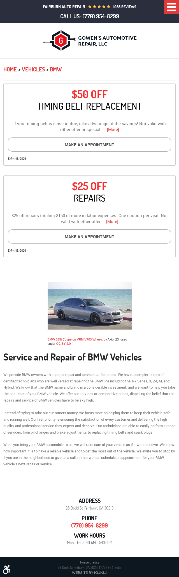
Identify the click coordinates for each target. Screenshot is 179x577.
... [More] (110, 129)
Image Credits (89, 562)
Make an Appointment (89, 144)
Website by (89, 572)
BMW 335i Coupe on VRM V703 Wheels (75, 339)
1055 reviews (124, 7)
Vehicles (33, 69)
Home (10, 69)
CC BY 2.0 (63, 343)
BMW (56, 69)
